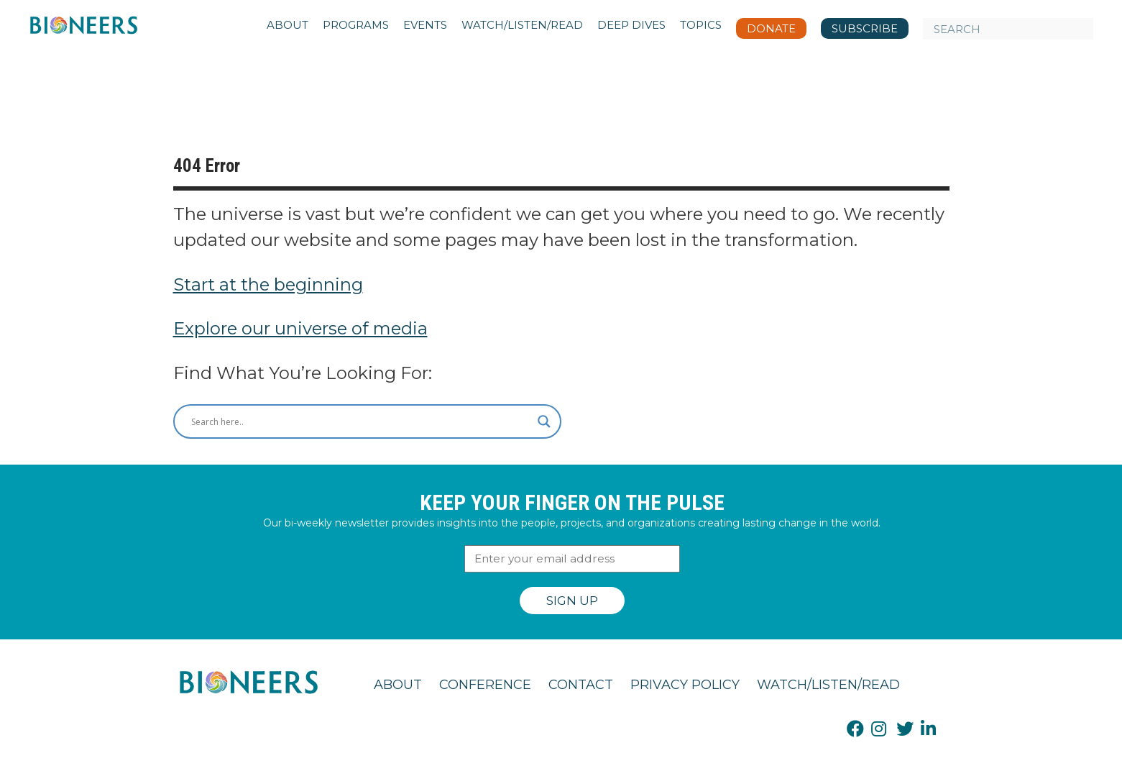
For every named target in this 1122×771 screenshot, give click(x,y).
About (398, 685)
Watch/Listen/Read (828, 685)
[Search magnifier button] (544, 421)
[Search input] (360, 421)
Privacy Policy (685, 685)
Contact (580, 685)
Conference (485, 685)
